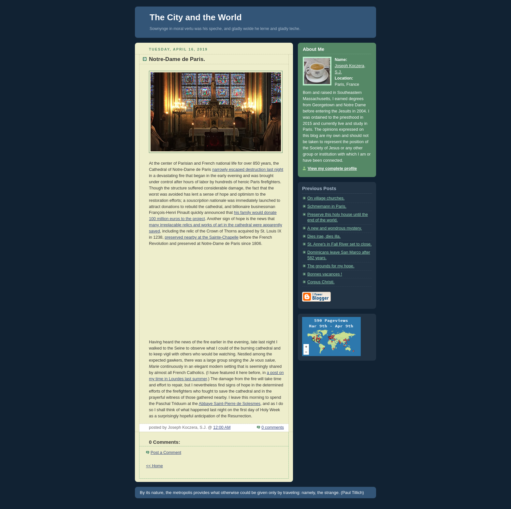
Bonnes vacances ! (324, 274)
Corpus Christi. (320, 282)
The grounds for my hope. (330, 266)
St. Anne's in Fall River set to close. (339, 244)
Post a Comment (166, 452)
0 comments (272, 427)
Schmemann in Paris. (326, 206)
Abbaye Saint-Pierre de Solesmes (229, 403)
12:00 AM (221, 427)
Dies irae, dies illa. (324, 236)
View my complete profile (332, 168)
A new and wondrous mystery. (334, 228)
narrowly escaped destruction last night (247, 169)
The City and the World (196, 17)
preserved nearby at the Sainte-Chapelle (201, 237)
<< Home (154, 466)
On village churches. (325, 198)
